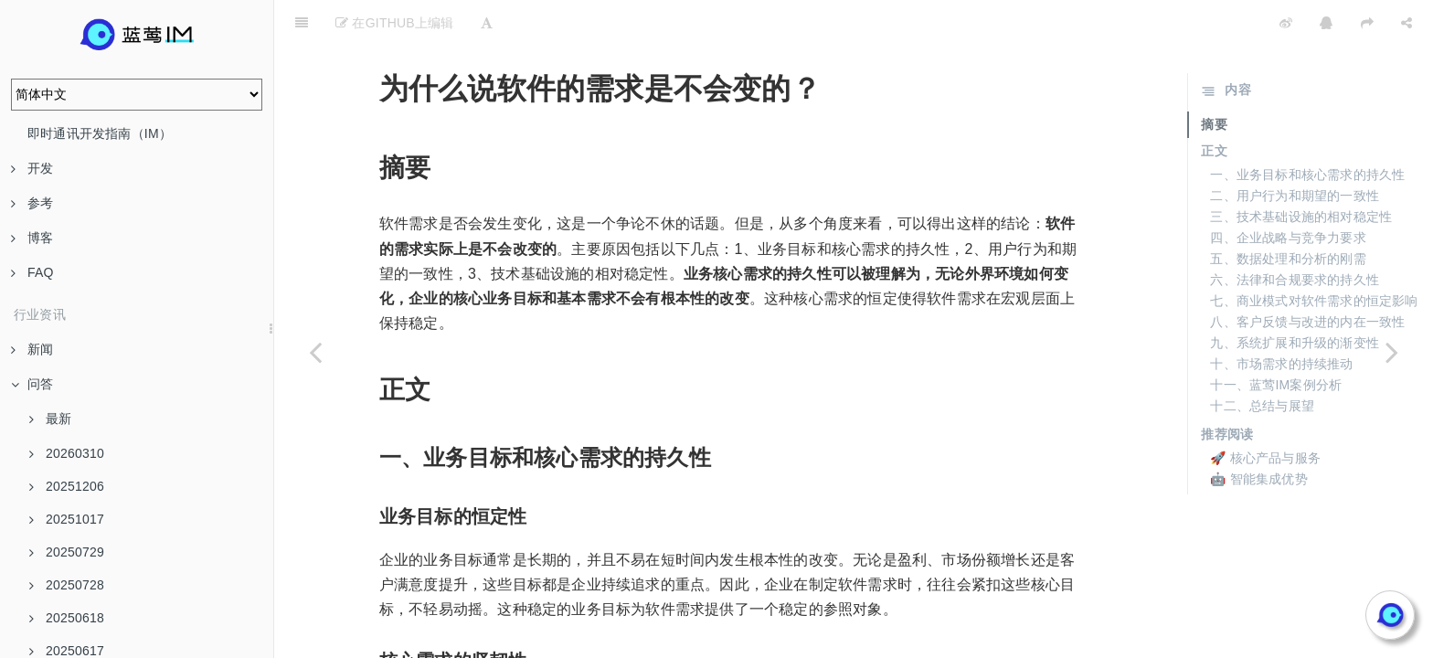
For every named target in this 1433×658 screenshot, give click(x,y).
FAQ (32, 272)
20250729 (66, 552)
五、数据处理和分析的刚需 (1287, 213)
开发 (32, 168)
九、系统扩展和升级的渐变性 (1294, 297)
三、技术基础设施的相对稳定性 (1301, 171)
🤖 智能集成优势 (1259, 433)
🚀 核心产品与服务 (1265, 412)
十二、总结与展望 (1262, 360)
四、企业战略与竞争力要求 (1287, 192)
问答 (32, 384)
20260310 (66, 453)
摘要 (1213, 78)
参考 (32, 203)
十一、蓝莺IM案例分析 (1276, 339)
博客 (32, 237)
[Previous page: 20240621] (315, 352)
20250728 (66, 585)
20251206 (66, 486)
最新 (50, 418)
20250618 (66, 617)
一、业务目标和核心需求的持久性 (1307, 129)
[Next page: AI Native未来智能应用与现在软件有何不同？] (1392, 352)
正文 (1213, 105)
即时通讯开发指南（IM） (99, 133)
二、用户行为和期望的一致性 (1294, 150)
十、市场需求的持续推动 (1281, 318)
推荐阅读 (1227, 388)
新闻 (32, 349)
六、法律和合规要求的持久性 (1294, 234)
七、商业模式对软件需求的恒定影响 (1313, 255)
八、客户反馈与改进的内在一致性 (1307, 276)
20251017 (66, 519)
